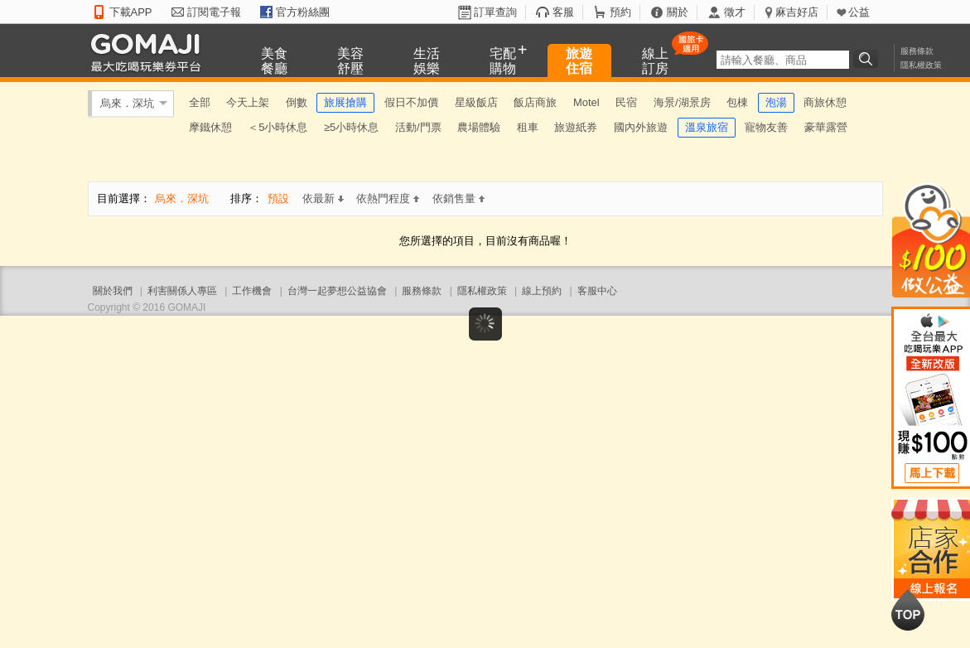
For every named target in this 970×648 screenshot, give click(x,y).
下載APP (130, 12)
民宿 (626, 102)
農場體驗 (478, 127)
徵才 (735, 12)
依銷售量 (458, 198)
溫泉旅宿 (706, 127)
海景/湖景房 (682, 102)
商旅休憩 (825, 102)
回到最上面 (907, 609)
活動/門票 (418, 127)
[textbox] (783, 60)
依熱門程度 (387, 198)
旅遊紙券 (575, 127)
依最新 (323, 198)
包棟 (737, 102)
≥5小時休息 (351, 127)
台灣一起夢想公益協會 (337, 291)
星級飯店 (476, 102)
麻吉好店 (796, 12)
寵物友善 (766, 127)
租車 (527, 127)
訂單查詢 (495, 12)
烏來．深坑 (127, 103)
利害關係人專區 (182, 291)
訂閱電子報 (214, 12)
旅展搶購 (345, 102)
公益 (859, 12)
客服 (563, 12)
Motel (586, 102)
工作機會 (252, 291)
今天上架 (247, 102)
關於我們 (113, 291)
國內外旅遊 (641, 127)
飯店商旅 (535, 102)
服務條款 (917, 51)
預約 (620, 12)
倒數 (296, 102)
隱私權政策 (921, 65)
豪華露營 (825, 127)
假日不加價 (411, 102)
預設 (278, 198)
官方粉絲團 (303, 12)
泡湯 (776, 102)
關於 (677, 12)
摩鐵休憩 (210, 127)
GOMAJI (149, 52)
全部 (199, 102)
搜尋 (868, 59)
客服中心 (597, 291)
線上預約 (542, 291)
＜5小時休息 (277, 127)
